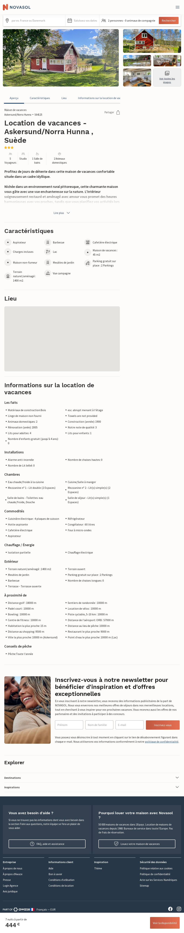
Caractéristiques (40, 98)
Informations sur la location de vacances (103, 98)
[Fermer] (177, 7)
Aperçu (14, 98)
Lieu (63, 98)
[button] (82, 20)
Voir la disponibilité (165, 923)
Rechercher (169, 20)
